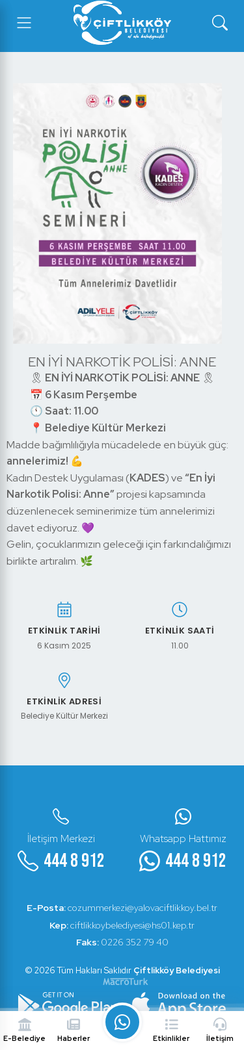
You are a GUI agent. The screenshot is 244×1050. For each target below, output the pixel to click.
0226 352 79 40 (122, 942)
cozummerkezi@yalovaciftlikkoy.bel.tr (122, 908)
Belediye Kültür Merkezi (64, 716)
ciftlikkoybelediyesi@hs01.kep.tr (122, 925)
